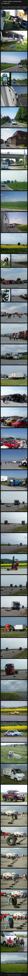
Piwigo (19, 974)
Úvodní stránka (7, 1)
